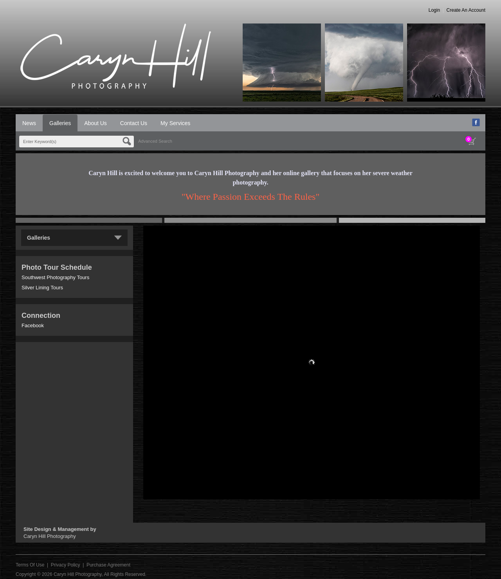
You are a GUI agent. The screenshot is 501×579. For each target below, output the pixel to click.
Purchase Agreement (108, 565)
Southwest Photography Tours (55, 277)
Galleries (60, 123)
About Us (95, 123)
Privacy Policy (65, 565)
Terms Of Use (30, 565)
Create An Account (466, 10)
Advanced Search (155, 141)
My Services (175, 123)
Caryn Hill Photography (78, 574)
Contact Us (133, 123)
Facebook (33, 325)
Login (434, 10)
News (29, 123)
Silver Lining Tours (42, 287)
